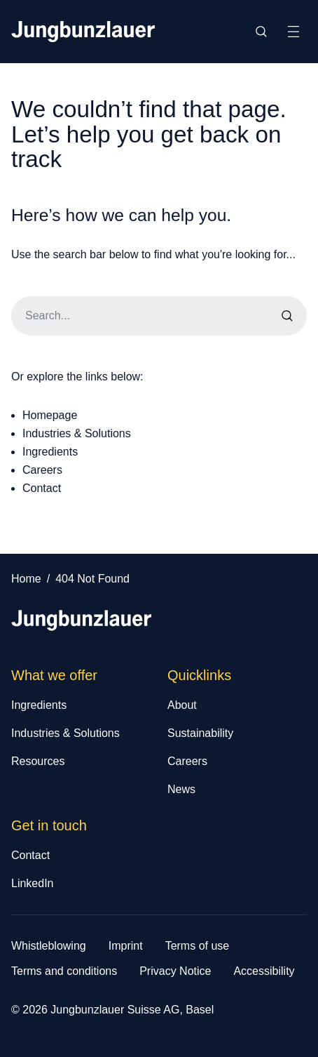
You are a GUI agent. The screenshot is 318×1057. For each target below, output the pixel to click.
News (181, 789)
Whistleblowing (48, 946)
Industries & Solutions (76, 433)
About (182, 705)
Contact (41, 488)
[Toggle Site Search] (261, 31)
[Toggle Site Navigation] (293, 31)
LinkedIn (32, 883)
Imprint (126, 946)
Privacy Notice (175, 971)
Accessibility (263, 971)
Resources (37, 761)
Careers (42, 470)
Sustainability (200, 733)
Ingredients (50, 452)
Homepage (49, 415)
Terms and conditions (64, 971)
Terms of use (197, 946)
